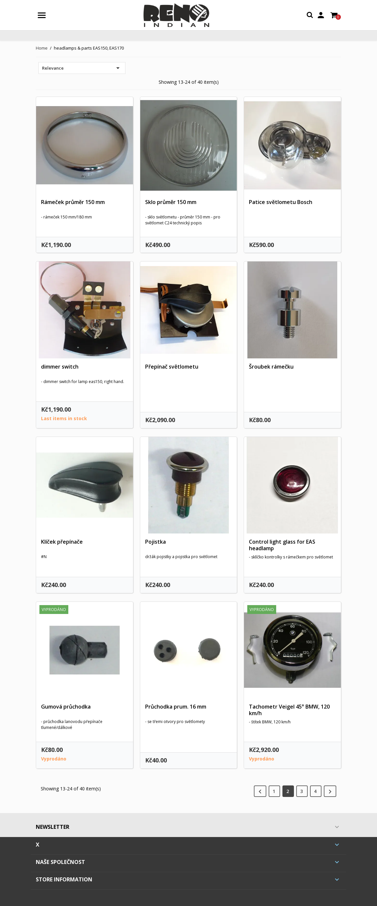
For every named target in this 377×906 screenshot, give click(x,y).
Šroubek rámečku (271, 366)
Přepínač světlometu (171, 366)
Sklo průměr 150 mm (170, 202)
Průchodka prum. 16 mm (175, 706)
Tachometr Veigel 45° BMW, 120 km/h (289, 710)
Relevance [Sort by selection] (82, 68)
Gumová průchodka (66, 706)
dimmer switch (59, 366)
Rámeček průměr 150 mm (73, 202)
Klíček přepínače (62, 541)
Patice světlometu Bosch (280, 202)
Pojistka (155, 541)
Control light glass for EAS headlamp (282, 545)
